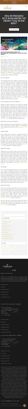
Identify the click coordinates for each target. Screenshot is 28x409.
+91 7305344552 (12, 0)
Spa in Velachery (4, 228)
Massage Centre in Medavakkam (7, 380)
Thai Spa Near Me (8, 386)
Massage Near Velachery (6, 372)
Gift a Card (19, 405)
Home (12, 26)
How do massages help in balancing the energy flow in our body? (14, 53)
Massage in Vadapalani (11, 383)
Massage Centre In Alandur (16, 373)
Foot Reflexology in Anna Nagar (5, 355)
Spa (7, 56)
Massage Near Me (12, 246)
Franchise (11, 405)
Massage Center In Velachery (20, 369)
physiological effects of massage (18, 97)
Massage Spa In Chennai (11, 376)
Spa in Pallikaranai (19, 397)
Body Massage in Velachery (6, 225)
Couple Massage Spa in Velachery (7, 236)
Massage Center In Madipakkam (19, 375)
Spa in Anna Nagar (5, 232)
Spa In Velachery (15, 378)
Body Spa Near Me (6, 251)
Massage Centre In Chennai (6, 366)
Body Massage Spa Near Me (17, 387)
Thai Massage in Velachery (5, 329)
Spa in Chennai (4, 223)
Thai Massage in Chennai (4, 294)
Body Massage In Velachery (17, 372)
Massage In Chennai (16, 366)
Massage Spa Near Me (6, 249)
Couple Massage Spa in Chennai (7, 234)
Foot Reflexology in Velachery (5, 324)
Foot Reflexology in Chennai (5, 289)
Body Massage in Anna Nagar (7, 230)
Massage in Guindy (8, 375)
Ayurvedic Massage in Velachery (16, 394)
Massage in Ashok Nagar (21, 383)
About (4, 405)
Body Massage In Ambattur (21, 389)
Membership (15, 405)
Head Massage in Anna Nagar (5, 358)
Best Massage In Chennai (10, 369)
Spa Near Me (5, 246)
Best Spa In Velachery (11, 379)
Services (7, 405)
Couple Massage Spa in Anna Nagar (8, 238)
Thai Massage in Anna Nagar (5, 360)
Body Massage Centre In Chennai (11, 368)
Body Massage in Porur (17, 396)
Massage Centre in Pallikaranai (16, 382)
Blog (16, 26)
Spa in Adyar (12, 397)
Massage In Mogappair (11, 389)
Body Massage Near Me (16, 249)
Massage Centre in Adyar (20, 379)
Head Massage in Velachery (5, 327)
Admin (4, 56)
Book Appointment (14, 29)
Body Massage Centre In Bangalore (8, 390)
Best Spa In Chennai (20, 376)
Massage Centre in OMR (18, 380)
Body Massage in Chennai (6, 221)
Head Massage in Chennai (4, 292)
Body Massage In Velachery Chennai (20, 371)
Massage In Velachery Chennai (7, 371)
